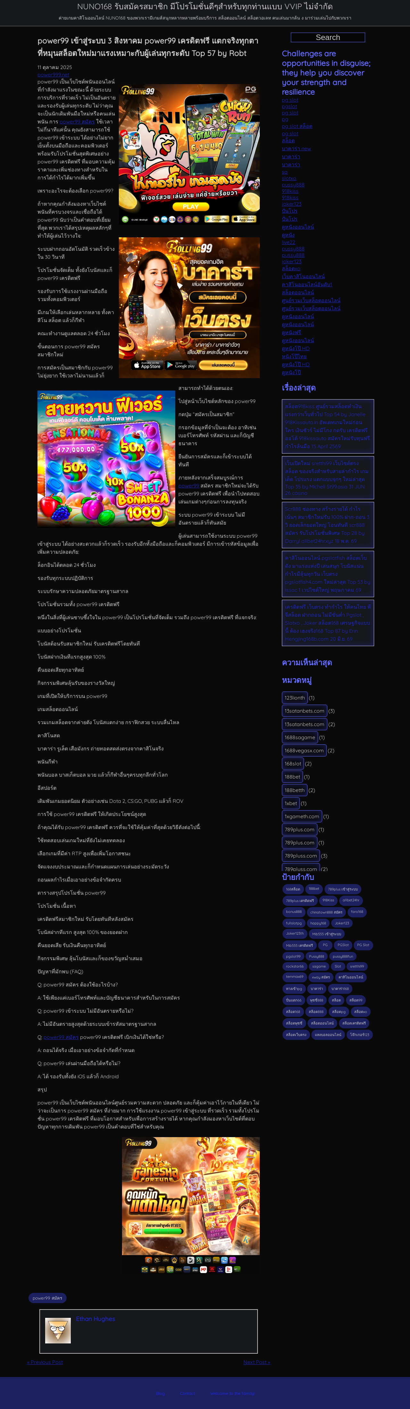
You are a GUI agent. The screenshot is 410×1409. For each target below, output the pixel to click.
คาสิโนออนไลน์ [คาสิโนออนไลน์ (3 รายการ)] (351, 977)
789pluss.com (301, 855)
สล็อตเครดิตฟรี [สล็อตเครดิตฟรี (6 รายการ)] (354, 1023)
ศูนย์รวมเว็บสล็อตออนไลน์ (311, 300)
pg (285, 119)
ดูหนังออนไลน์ (298, 227)
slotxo (289, 178)
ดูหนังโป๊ (291, 372)
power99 (188, 485)
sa (285, 172)
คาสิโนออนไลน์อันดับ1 (307, 284)
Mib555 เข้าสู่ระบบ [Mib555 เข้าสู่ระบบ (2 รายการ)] (326, 934)
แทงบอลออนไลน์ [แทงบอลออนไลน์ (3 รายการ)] (328, 1035)
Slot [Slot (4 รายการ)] (338, 966)
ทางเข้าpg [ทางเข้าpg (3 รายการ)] (294, 988)
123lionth (295, 697)
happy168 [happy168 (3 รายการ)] (318, 923)
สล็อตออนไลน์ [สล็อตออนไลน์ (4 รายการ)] (322, 1023)
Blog (160, 1393)
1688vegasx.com (304, 750)
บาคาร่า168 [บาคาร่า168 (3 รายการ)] (340, 988)
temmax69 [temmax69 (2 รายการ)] (294, 976)
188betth (295, 790)
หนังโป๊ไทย (294, 356)
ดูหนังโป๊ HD (296, 348)
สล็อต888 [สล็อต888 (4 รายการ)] (316, 1011)
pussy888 (293, 184)
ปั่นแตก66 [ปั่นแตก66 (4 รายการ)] (293, 1000)
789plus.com (300, 829)
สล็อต (288, 140)
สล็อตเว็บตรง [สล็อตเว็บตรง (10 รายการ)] (296, 1035)
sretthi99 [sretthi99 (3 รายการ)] (357, 966)
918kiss (290, 191)
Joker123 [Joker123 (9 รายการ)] (342, 923)
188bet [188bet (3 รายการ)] (314, 888)
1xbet (291, 803)
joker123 (291, 204)
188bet (292, 776)
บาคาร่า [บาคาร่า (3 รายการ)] (317, 988)
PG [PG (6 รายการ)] (325, 945)
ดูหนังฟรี (291, 332)
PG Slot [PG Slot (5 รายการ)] (363, 945)
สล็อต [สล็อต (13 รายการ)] (336, 1000)
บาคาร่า (291, 156)
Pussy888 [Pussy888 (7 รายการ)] (316, 956)
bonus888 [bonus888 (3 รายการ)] (294, 911)
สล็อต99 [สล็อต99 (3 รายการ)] (355, 1000)
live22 (288, 242)
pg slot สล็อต (297, 126)
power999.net (53, 74)
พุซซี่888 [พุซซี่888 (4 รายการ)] (316, 1000)
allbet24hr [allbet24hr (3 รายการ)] (351, 900)
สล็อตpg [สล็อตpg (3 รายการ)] (339, 1011)
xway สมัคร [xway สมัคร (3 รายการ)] (321, 977)
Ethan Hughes (95, 1319)
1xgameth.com (302, 816)
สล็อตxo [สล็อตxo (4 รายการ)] (360, 1011)
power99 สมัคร (77, 121)
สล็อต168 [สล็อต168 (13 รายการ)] (293, 1011)
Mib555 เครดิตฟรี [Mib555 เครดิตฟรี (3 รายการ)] (299, 945)
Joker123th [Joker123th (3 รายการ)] (295, 933)
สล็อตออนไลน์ (298, 292)
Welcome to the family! (232, 1393)
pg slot (290, 100)
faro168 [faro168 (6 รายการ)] (357, 911)
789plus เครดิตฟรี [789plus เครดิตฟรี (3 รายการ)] (300, 900)
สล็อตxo (291, 268)
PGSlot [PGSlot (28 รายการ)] (343, 945)
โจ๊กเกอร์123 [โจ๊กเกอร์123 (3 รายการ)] (359, 1035)
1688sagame (300, 737)
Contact (187, 1393)
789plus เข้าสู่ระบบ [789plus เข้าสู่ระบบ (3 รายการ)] (343, 889)
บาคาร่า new (296, 148)
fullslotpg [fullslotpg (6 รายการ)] (294, 923)
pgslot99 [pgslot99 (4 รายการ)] (293, 956)
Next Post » (256, 1362)
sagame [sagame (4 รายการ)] (319, 966)
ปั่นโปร (290, 211)
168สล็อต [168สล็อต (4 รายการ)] (293, 889)
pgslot (289, 106)
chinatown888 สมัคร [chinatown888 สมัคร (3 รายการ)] (326, 912)
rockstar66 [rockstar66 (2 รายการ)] (295, 966)
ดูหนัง (288, 235)
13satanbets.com (304, 711)
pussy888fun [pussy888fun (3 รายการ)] (343, 956)
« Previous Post (45, 1362)
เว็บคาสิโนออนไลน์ (303, 276)
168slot (293, 763)
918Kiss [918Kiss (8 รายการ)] (328, 900)
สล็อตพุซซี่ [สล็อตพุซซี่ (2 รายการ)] (294, 1023)
